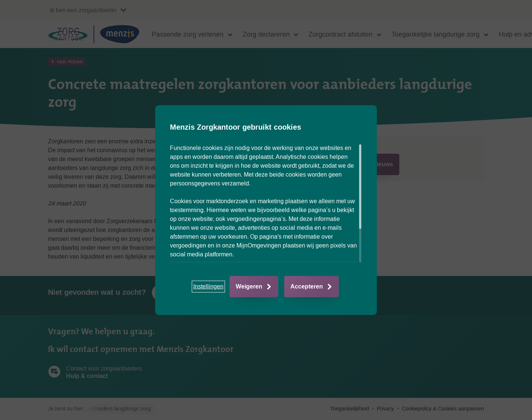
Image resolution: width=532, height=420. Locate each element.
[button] (208, 286)
